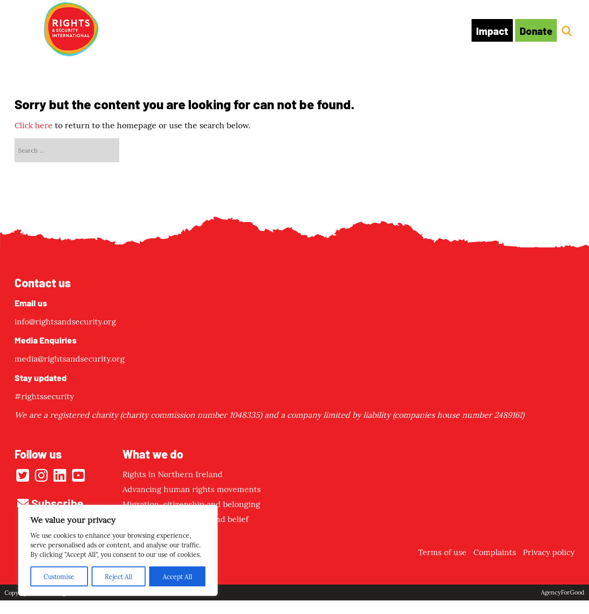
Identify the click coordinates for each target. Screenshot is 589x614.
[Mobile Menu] (24, 28)
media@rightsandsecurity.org (70, 358)
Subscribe (50, 502)
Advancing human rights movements (191, 488)
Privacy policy (548, 551)
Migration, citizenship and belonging (191, 503)
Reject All (118, 576)
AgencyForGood (562, 592)
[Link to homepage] (71, 30)
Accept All (177, 576)
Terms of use (442, 551)
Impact (492, 30)
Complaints (494, 551)
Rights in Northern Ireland (172, 473)
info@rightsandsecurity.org (65, 321)
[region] (118, 550)
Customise (59, 576)
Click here (34, 125)
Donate (536, 30)
